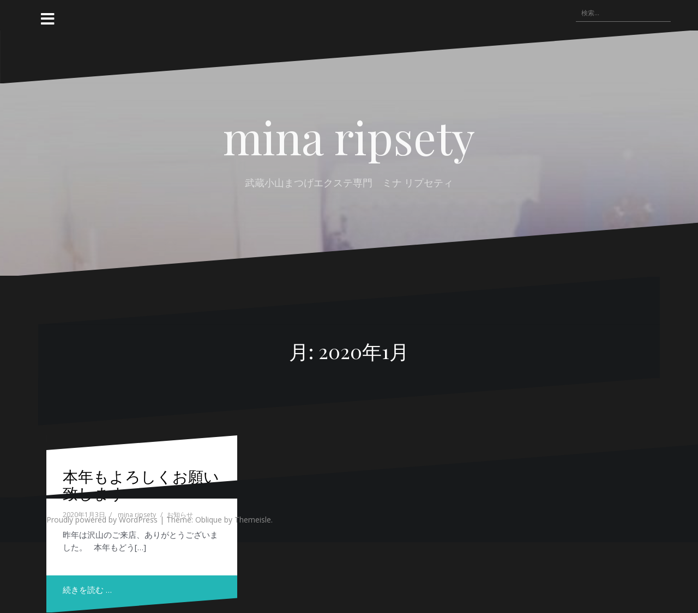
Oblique (208, 519)
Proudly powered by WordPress (102, 519)
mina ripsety (349, 137)
